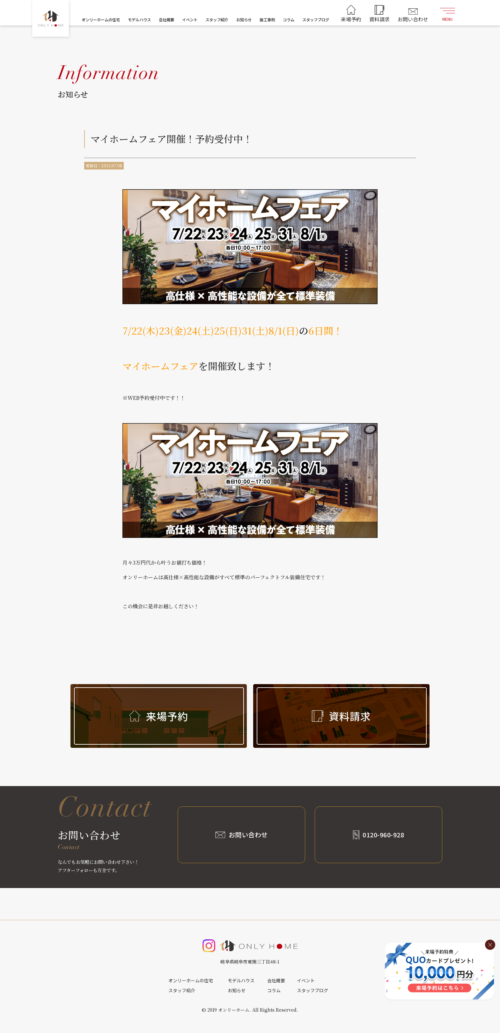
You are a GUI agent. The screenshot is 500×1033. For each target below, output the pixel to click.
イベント (189, 20)
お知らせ (244, 20)
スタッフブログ (315, 20)
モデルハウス (139, 20)
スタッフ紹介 (216, 20)
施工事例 (267, 20)
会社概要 (166, 20)
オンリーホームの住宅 (101, 20)
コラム (288, 20)
